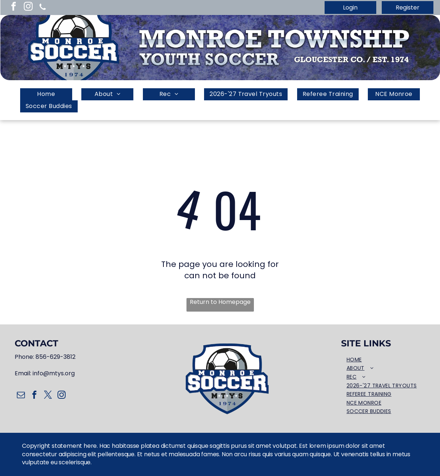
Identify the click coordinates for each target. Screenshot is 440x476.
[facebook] (13, 7)
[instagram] (28, 7)
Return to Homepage (220, 302)
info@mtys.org (54, 373)
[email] (21, 396)
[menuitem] (46, 94)
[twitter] (48, 396)
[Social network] (42, 7)
